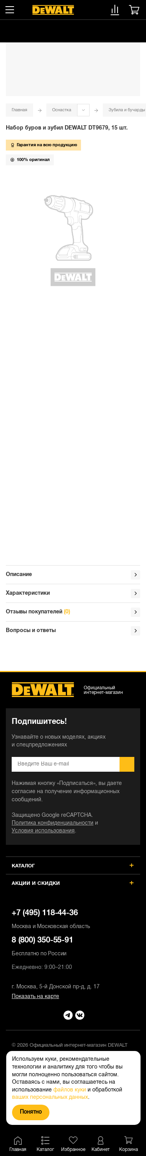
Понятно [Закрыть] (31, 1112)
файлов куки (69, 1090)
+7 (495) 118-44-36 (73, 920)
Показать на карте (35, 996)
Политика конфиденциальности (52, 823)
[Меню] (9, 9)
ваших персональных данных (50, 1097)
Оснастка (61, 110)
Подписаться (127, 764)
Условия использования (43, 831)
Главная (19, 110)
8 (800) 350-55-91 (73, 947)
